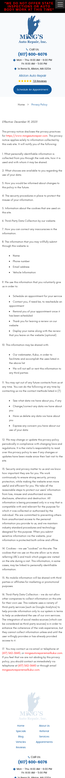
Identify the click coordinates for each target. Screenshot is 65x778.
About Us (44, 726)
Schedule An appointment (32, 90)
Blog (20, 736)
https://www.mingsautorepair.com (26, 135)
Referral (44, 731)
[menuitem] (21, 725)
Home (21, 104)
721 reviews (40, 81)
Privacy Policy (39, 104)
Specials (21, 731)
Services (44, 736)
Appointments (44, 742)
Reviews (21, 747)
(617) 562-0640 (11, 653)
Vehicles (21, 742)
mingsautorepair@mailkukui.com (43, 653)
